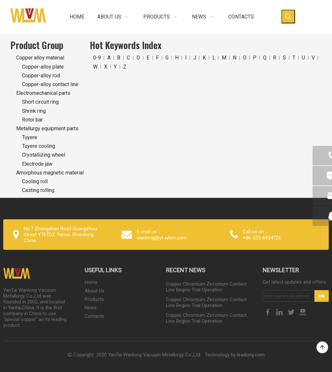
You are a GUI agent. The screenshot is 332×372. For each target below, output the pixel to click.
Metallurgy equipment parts (47, 128)
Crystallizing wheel (43, 155)
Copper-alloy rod (41, 75)
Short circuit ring (40, 102)
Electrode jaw (37, 164)
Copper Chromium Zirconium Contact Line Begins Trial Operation (206, 287)
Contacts (94, 316)
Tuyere (29, 137)
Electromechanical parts (43, 93)
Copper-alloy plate (43, 67)
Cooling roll (35, 181)
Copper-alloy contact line (50, 84)
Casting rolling (38, 190)
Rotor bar (32, 120)
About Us (94, 291)
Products (94, 299)
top (322, 347)
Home (91, 282)
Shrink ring (34, 111)
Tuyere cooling (38, 146)
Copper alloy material (40, 58)
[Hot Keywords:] (288, 16)
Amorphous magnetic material (50, 173)
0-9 (97, 58)
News (91, 308)
